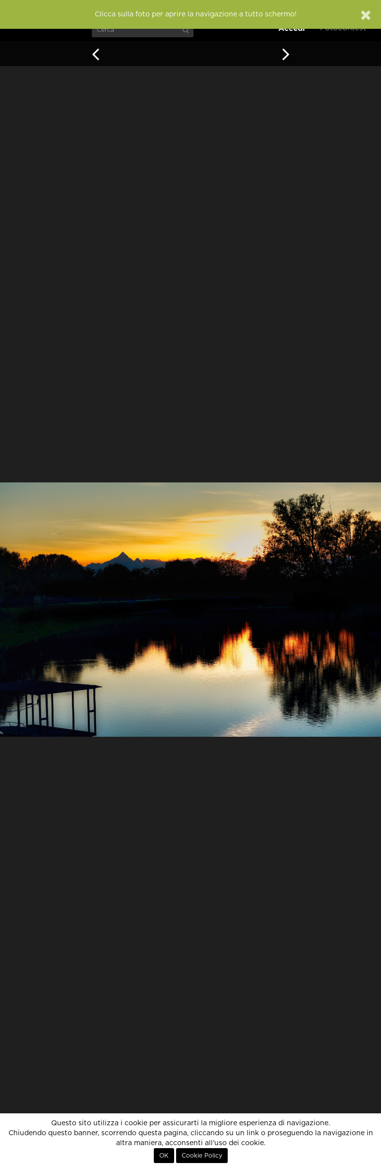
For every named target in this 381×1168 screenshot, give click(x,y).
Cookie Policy (202, 1156)
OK (164, 1156)
